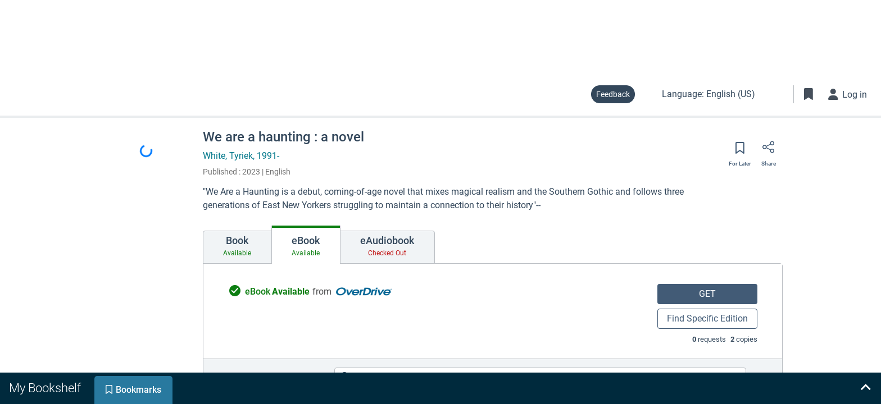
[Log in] (848, 94)
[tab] (237, 247)
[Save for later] (740, 151)
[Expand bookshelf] (865, 388)
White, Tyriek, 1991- (241, 155)
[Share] (769, 151)
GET (707, 293)
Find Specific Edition (707, 318)
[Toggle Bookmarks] (808, 94)
